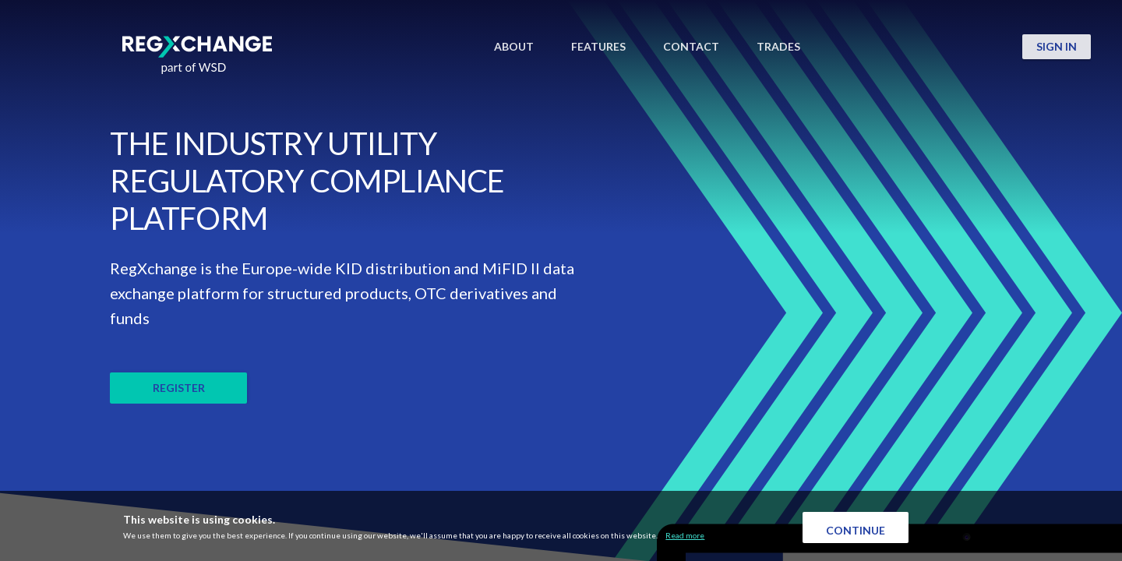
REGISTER (179, 387)
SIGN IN (1056, 46)
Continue (855, 530)
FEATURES (598, 47)
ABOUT (514, 47)
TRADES (778, 47)
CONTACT (691, 47)
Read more (684, 535)
